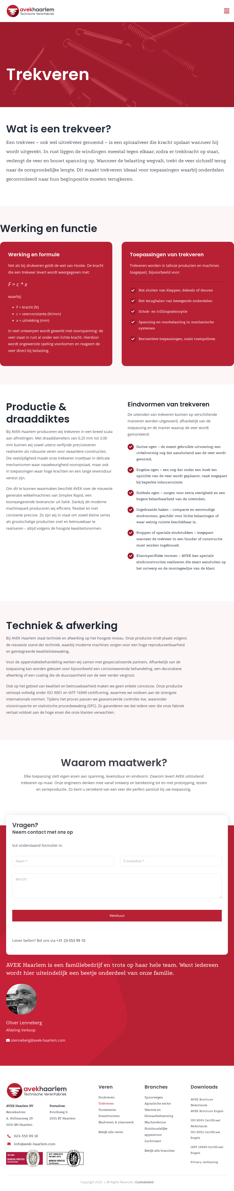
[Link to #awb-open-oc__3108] (226, 11)
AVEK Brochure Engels (207, 1111)
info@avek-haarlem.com (34, 1144)
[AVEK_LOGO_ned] (30, 5)
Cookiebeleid (144, 1182)
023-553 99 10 (26, 1136)
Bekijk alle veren (110, 1132)
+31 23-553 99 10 (70, 940)
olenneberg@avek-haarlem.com (38, 1040)
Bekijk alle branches (160, 1150)
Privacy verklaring (204, 1162)
